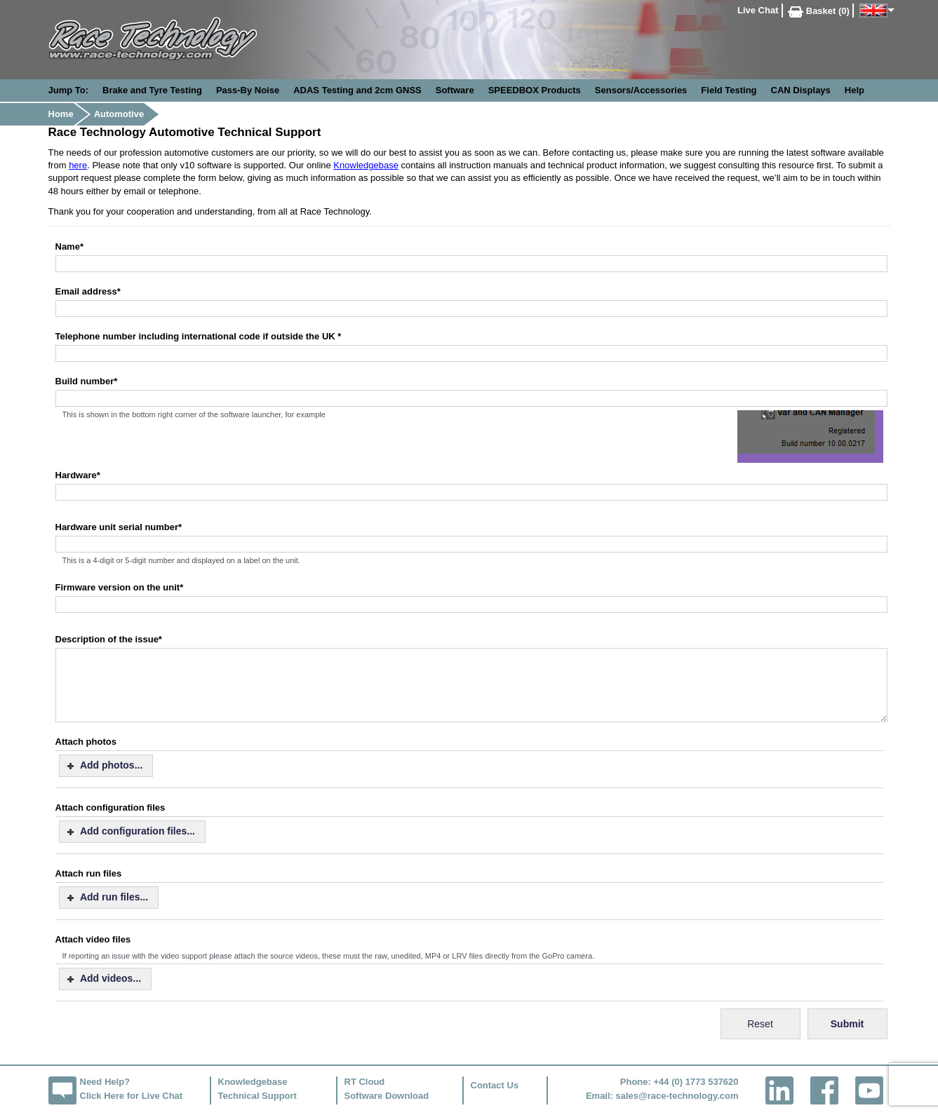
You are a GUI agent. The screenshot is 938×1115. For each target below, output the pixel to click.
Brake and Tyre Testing (152, 90)
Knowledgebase (365, 165)
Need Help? (105, 1081)
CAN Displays (801, 90)
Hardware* (77, 475)
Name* (69, 246)
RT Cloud (364, 1081)
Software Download (386, 1095)
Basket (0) (819, 11)
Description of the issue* (108, 639)
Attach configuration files (110, 807)
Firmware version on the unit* (119, 587)
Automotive (119, 114)
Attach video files (93, 939)
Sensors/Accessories (641, 90)
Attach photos (85, 741)
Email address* (88, 291)
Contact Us (495, 1085)
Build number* (86, 381)
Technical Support (257, 1095)
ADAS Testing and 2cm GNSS (357, 90)
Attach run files (88, 873)
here (78, 165)
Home (61, 114)
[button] (106, 766)
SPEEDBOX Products (534, 90)
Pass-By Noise (247, 90)
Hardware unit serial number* (118, 527)
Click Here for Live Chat (131, 1095)
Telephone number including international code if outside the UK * (198, 336)
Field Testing (728, 90)
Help (854, 90)
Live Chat (758, 10)
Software (455, 90)
